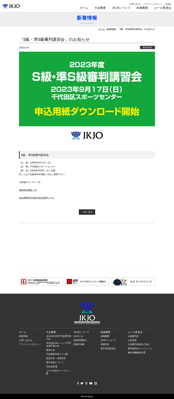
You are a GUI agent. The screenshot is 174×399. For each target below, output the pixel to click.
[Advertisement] (87, 246)
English (167, 4)
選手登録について (55, 362)
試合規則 (51, 366)
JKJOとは (78, 336)
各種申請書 (78, 344)
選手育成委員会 (108, 348)
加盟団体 (105, 344)
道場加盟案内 (79, 340)
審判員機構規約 (136, 352)
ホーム (84, 7)
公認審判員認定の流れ (139, 344)
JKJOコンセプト (109, 340)
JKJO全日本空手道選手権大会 (58, 337)
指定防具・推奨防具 (56, 358)
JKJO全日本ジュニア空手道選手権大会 (58, 344)
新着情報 (111, 29)
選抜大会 (50, 350)
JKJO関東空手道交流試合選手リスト (37, 198)
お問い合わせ (135, 4)
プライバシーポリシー (152, 4)
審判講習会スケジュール (140, 348)
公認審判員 (133, 336)
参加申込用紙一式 (27, 190)
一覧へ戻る (87, 212)
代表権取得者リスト (56, 354)
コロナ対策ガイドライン (58, 372)
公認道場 (132, 340)
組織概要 (105, 336)
